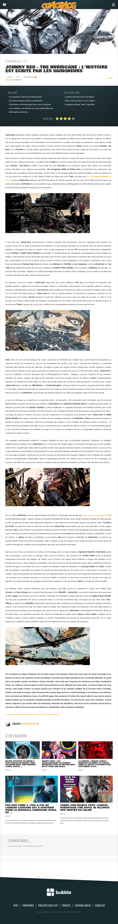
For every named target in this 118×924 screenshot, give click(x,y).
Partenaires (28, 906)
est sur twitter (29, 724)
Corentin (13, 724)
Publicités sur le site (48, 906)
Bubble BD (100, 906)
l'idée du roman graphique (95, 515)
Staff (15, 906)
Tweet (110, 78)
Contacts (66, 906)
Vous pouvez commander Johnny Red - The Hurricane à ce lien (33, 714)
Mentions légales (83, 906)
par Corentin (29, 77)
